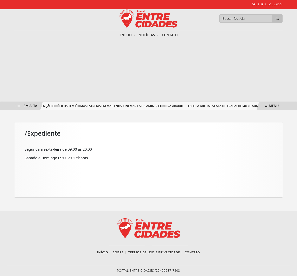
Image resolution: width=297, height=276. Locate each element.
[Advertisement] (148, 71)
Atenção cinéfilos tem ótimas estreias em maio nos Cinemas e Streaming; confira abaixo (111, 106)
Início (127, 35)
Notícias (149, 35)
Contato (170, 35)
